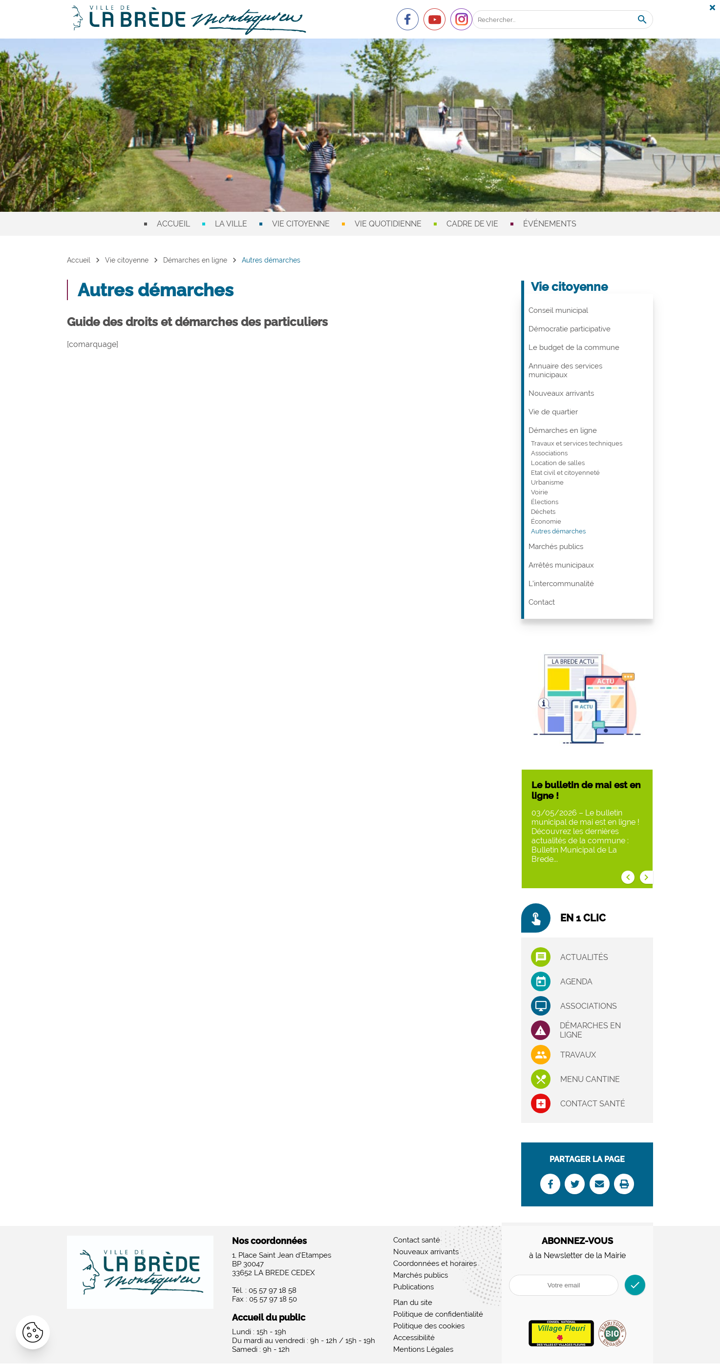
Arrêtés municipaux (561, 565)
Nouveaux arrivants (561, 393)
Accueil (173, 223)
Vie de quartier (553, 411)
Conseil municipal (558, 310)
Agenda (576, 981)
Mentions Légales (423, 1350)
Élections (544, 502)
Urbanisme (547, 482)
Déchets (543, 511)
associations (588, 1006)
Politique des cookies (429, 1327)
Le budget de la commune (574, 347)
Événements (549, 223)
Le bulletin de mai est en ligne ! (585, 790)
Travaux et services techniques (576, 443)
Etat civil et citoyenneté (565, 472)
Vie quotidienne (388, 223)
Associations (549, 453)
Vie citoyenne (301, 223)
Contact (542, 602)
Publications (413, 1288)
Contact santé (592, 1103)
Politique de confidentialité (438, 1315)
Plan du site (412, 1304)
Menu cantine (590, 1079)
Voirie (539, 492)
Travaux (578, 1054)
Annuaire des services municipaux (565, 370)
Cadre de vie (472, 223)
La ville (231, 223)
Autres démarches (558, 531)
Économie (546, 521)
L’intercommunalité (561, 583)
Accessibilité (414, 1339)
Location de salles (558, 463)
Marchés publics (556, 546)
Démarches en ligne (195, 260)
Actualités (584, 957)
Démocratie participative (570, 329)
